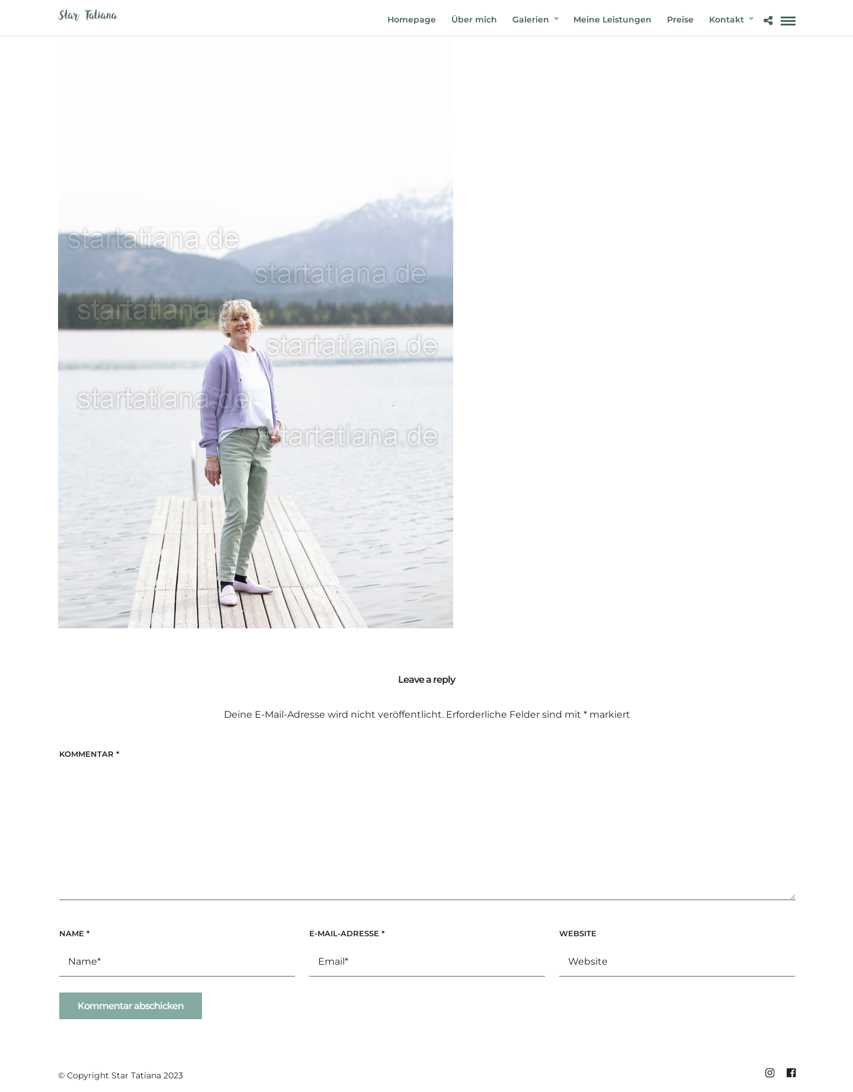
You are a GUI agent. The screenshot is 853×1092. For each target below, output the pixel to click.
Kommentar (89, 754)
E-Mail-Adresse (346, 933)
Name (74, 933)
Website (578, 933)
